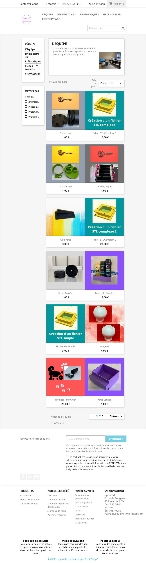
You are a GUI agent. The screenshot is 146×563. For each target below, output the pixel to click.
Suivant (116, 416)
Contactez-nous (29, 4)
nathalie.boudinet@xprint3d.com (124, 513)
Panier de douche (104, 293)
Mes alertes (81, 522)
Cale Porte (65, 239)
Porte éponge (104, 399)
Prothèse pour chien (65, 399)
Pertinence (111, 83)
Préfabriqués (89, 14)
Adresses (80, 514)
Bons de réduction (84, 518)
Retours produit (83, 502)
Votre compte (84, 490)
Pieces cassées (65, 293)
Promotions (25, 495)
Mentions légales (56, 499)
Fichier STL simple (65, 346)
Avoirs (78, 510)
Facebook (23, 477)
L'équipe (47, 14)
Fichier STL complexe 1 (104, 133)
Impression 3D (66, 14)
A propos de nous (56, 510)
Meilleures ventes (29, 503)
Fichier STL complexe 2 (104, 239)
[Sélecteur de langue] (53, 4)
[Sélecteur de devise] (77, 4)
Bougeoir (104, 346)
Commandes (81, 506)
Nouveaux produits (29, 499)
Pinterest (30, 477)
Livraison (52, 495)
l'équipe (30, 43)
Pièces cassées (112, 14)
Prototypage (51, 19)
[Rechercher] (107, 28)
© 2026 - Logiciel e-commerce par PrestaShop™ (73, 559)
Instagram (37, 477)
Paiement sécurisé (57, 514)
